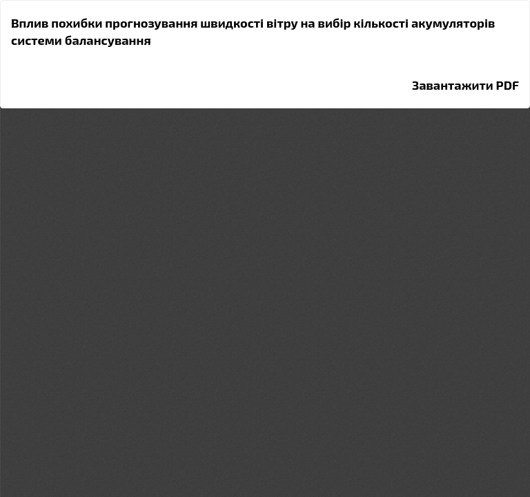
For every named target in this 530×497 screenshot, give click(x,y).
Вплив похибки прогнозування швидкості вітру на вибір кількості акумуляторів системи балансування (253, 31)
